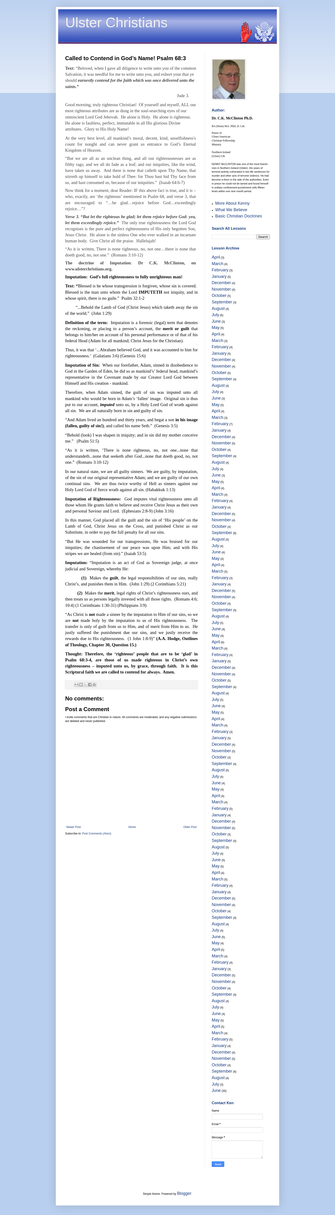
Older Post (190, 827)
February (220, 270)
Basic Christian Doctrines (238, 216)
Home (132, 827)
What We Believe (231, 209)
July (215, 314)
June (216, 321)
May (216, 327)
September (222, 302)
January (219, 276)
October (219, 295)
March (217, 263)
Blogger (184, 1193)
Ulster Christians (116, 22)
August (218, 308)
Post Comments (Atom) (96, 833)
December (221, 282)
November (221, 289)
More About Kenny (232, 203)
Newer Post (73, 827)
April (216, 257)
